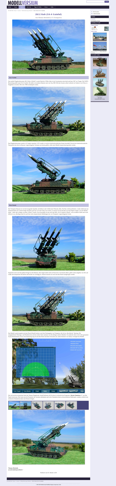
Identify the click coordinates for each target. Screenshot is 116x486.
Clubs (52, 7)
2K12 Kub (100, 97)
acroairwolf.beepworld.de (15, 470)
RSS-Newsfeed (96, 11)
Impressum (56, 484)
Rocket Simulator (75, 395)
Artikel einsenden (96, 13)
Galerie (22, 7)
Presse (46, 7)
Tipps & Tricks (38, 7)
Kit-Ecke (29, 7)
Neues (15, 7)
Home (9, 7)
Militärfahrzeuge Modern (27, 10)
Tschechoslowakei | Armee (100, 99)
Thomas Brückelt (103, 51)
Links (60, 484)
